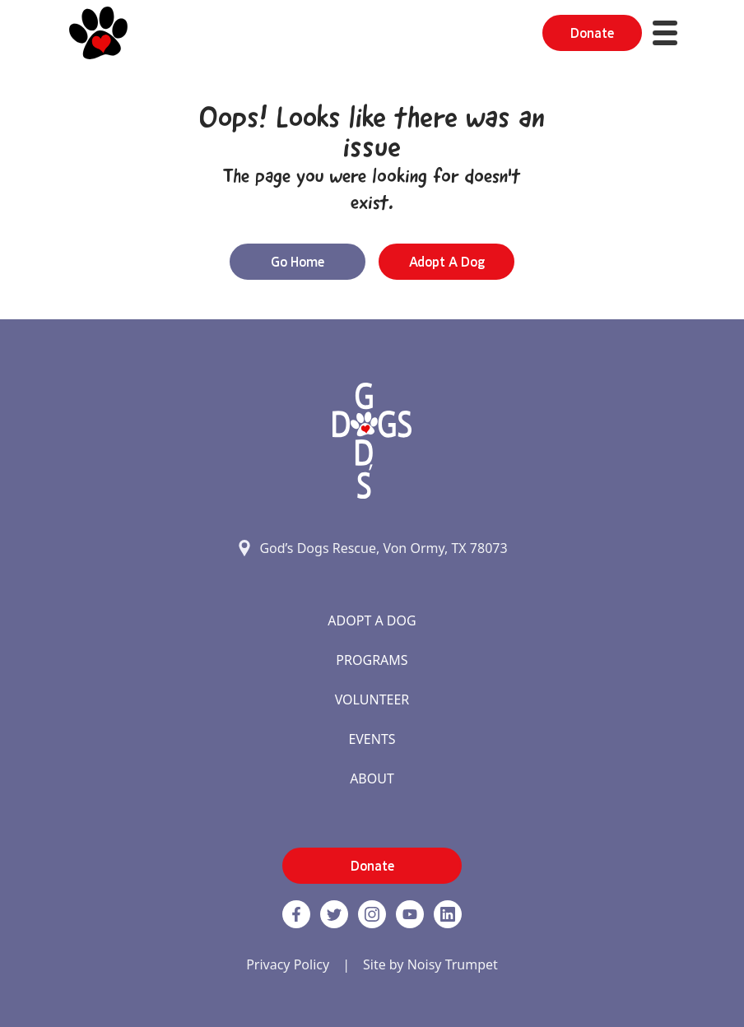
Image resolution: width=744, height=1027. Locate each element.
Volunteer (372, 699)
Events (371, 739)
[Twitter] (334, 914)
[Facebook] (296, 914)
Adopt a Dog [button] (447, 261)
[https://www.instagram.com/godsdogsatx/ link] (372, 914)
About (372, 778)
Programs (371, 660)
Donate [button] (592, 33)
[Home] (98, 33)
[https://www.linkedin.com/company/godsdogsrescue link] (448, 914)
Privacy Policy (287, 964)
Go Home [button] (297, 261)
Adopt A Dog (372, 620)
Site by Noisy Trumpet (430, 964)
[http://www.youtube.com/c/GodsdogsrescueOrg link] (410, 914)
